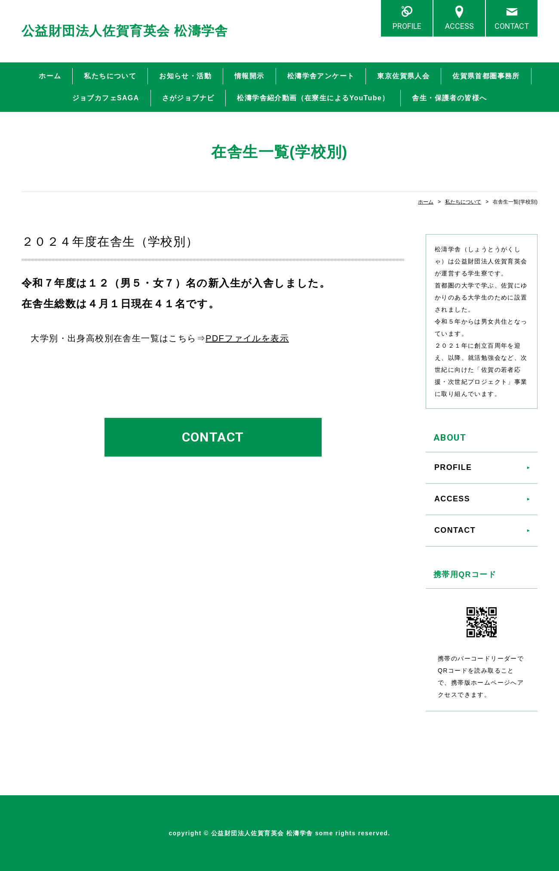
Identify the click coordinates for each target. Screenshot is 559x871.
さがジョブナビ (188, 98)
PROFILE (407, 26)
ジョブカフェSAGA (105, 98)
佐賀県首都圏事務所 (486, 76)
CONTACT (511, 26)
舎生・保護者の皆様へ (449, 98)
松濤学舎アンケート (321, 76)
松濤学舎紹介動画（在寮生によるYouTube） (313, 98)
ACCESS (459, 26)
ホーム (50, 76)
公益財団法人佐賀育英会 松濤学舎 (125, 31)
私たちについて (110, 76)
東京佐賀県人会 (403, 76)
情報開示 (249, 76)
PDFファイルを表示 (247, 338)
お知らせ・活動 (185, 76)
